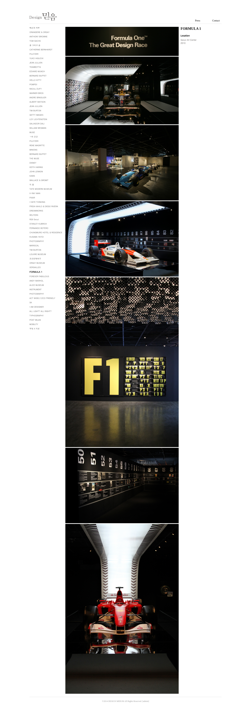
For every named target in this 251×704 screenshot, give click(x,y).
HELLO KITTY (35, 80)
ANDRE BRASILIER (37, 97)
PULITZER (33, 54)
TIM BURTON (35, 110)
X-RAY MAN (34, 193)
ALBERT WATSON (37, 101)
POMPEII (33, 84)
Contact (216, 20)
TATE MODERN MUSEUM (40, 189)
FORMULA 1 (35, 271)
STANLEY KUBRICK (38, 223)
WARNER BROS (36, 93)
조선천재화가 (35, 258)
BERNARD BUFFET (38, 75)
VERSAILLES (35, 267)
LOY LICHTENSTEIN (38, 119)
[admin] (145, 701)
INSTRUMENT (35, 289)
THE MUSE (34, 158)
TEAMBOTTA (35, 67)
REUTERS (33, 215)
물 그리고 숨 (34, 45)
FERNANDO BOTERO (38, 228)
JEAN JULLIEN (35, 62)
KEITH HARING (36, 167)
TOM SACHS (35, 41)
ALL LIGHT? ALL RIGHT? (40, 311)
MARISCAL (34, 245)
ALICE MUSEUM (36, 285)
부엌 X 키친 (34, 328)
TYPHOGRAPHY (36, 315)
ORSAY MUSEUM (37, 263)
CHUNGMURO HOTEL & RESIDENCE (45, 232)
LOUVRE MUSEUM (37, 254)
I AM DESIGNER (36, 306)
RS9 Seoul (34, 219)
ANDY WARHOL (36, 280)
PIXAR (32, 197)
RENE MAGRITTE (37, 145)
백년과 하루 (34, 28)
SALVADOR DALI (36, 123)
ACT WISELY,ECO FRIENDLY (42, 298)
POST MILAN (35, 320)
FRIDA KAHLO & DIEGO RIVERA (43, 206)
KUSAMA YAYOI (36, 236)
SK (30, 302)
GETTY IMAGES (36, 115)
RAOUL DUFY (35, 88)
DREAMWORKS (36, 210)
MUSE (32, 132)
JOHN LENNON (36, 171)
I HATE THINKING (37, 202)
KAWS (32, 176)
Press (197, 20)
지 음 (31, 184)
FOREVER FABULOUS (39, 276)
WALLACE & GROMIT (38, 180)
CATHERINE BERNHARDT (40, 49)
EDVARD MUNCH (37, 71)
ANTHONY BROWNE (38, 36)
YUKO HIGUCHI (36, 58)
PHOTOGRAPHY (36, 241)
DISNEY (32, 162)
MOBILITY (33, 324)
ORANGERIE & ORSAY (39, 32)
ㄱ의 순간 (33, 136)
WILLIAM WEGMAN (37, 128)
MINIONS (33, 149)
